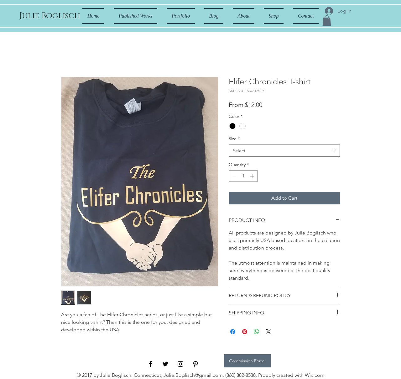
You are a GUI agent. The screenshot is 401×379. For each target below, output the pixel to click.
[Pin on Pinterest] (244, 331)
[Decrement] (233, 176)
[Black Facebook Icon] (150, 364)
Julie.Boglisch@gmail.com (193, 375)
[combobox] (284, 151)
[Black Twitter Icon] (165, 364)
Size (234, 138)
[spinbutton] (243, 176)
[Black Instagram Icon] (180, 364)
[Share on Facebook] (233, 331)
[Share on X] (268, 331)
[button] (326, 20)
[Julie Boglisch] (49, 16)
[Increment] (253, 176)
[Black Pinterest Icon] (195, 364)
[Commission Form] (247, 360)
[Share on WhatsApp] (256, 331)
